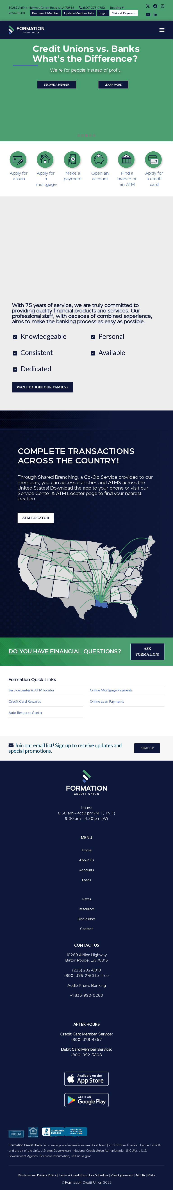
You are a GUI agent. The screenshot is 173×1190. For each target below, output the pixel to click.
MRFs (151, 1175)
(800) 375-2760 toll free (86, 975)
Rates (86, 899)
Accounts (86, 870)
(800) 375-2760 (93, 7)
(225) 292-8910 (86, 970)
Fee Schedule (98, 1175)
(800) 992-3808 (86, 1055)
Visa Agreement (122, 1175)
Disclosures (86, 918)
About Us (86, 860)
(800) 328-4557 (86, 1039)
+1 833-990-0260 (86, 995)
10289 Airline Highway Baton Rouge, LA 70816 (41, 7)
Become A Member (45, 13)
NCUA (140, 1175)
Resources (87, 909)
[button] (161, 30)
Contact (86, 928)
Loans (86, 880)
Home (86, 850)
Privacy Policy (46, 1175)
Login (103, 13)
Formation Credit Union (83, 1183)
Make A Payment (124, 13)
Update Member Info (79, 13)
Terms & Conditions (73, 1175)
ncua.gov (84, 1156)
